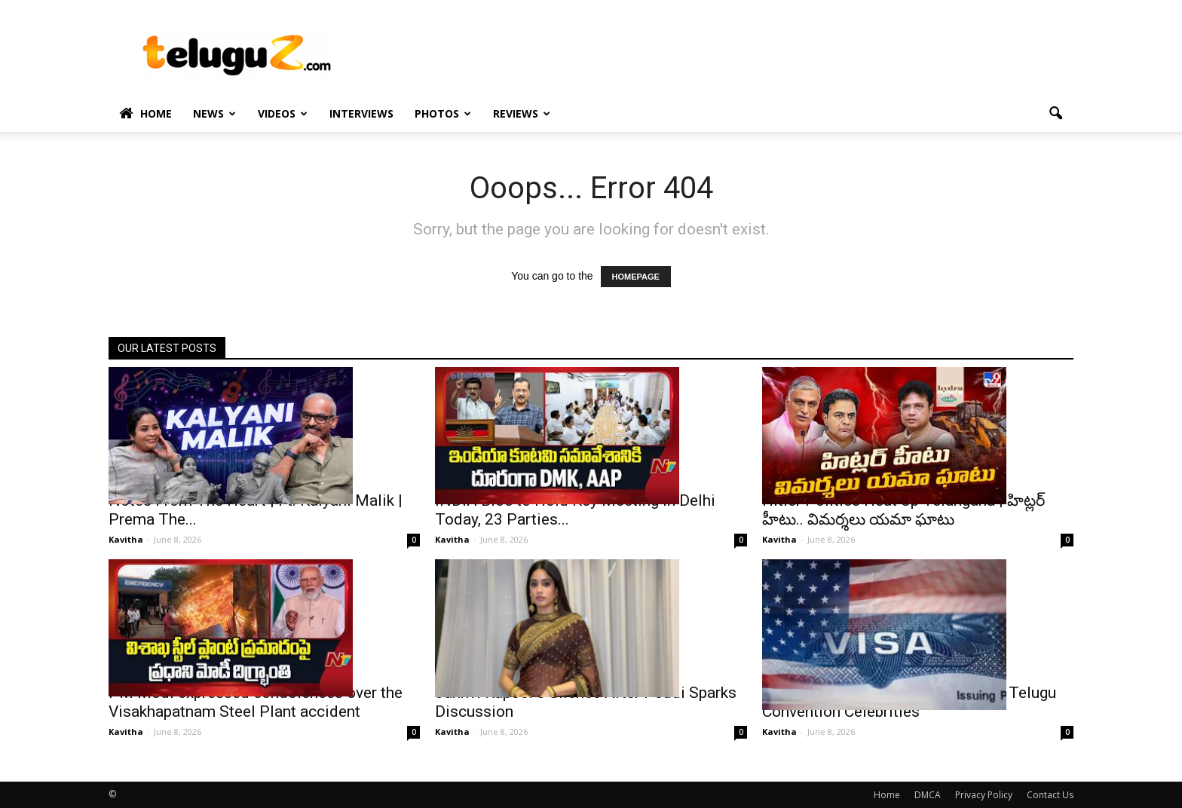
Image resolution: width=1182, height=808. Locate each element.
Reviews (521, 113)
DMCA (927, 794)
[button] (1055, 114)
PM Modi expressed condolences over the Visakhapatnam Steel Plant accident (256, 702)
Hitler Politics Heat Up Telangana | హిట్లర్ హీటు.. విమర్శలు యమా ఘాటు (903, 509)
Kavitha (126, 539)
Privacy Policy (983, 794)
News (214, 113)
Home (145, 113)
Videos (283, 113)
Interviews (361, 113)
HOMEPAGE (636, 276)
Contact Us (1050, 794)
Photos (443, 113)
